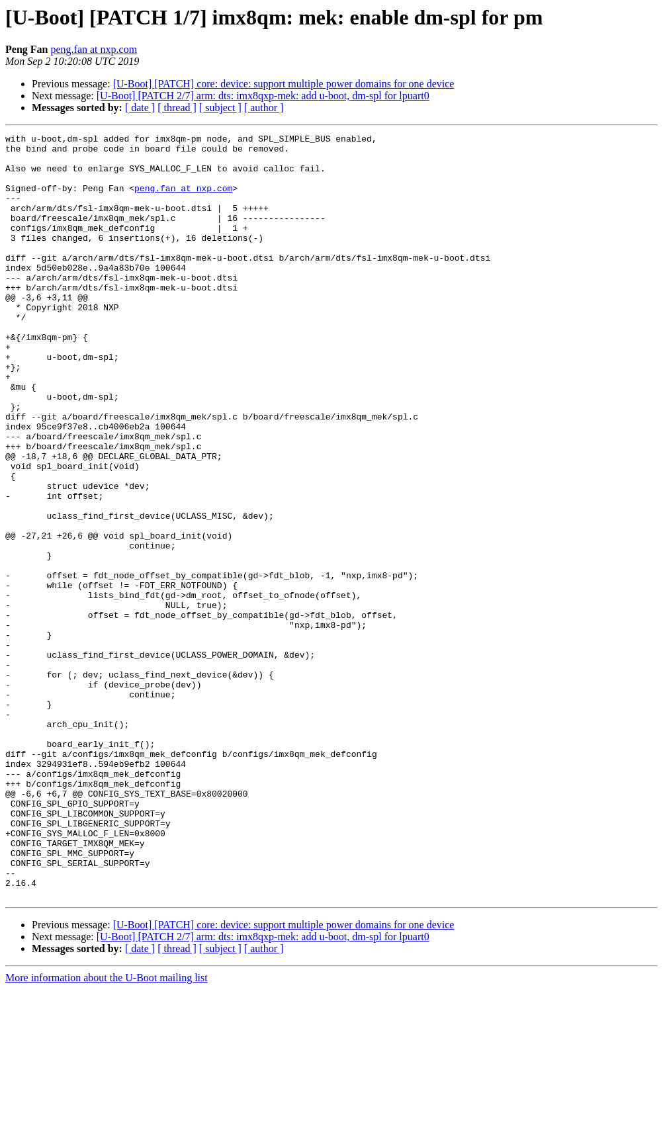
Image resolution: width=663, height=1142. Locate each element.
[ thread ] (177, 107)
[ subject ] (220, 107)
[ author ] (264, 107)
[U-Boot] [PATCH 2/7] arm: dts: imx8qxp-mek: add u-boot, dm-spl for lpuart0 (263, 95)
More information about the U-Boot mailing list (106, 1130)
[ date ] (140, 107)
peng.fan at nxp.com (93, 49)
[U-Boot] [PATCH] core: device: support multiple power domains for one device (284, 83)
